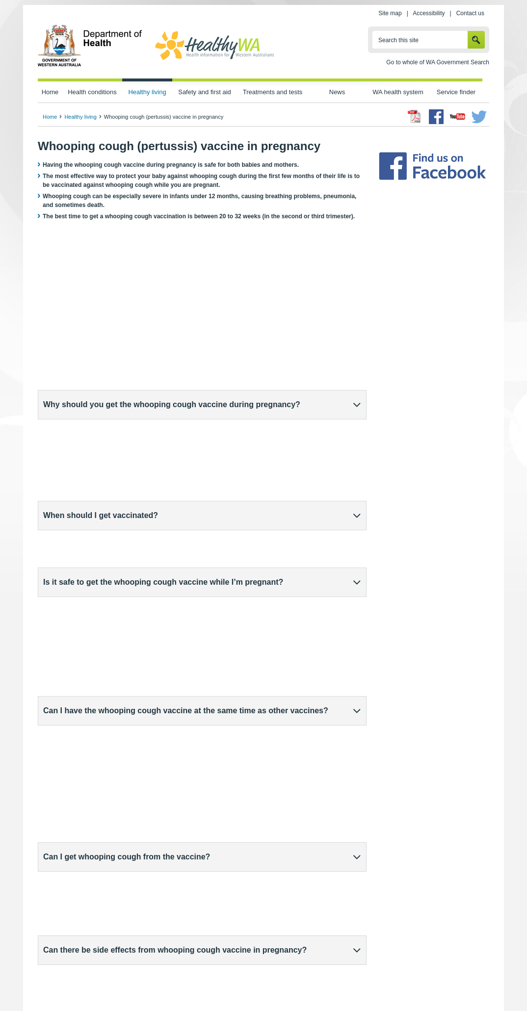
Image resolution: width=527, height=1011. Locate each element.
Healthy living (147, 92)
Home (50, 92)
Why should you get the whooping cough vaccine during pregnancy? (171, 404)
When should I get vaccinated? (100, 436)
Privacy (169, 982)
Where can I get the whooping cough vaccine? (129, 696)
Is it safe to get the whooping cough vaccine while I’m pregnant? (163, 467)
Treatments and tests (272, 92)
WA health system (397, 92)
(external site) (106, 750)
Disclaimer (285, 982)
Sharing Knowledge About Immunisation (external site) (289, 911)
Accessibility (429, 13)
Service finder (456, 92)
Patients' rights (368, 982)
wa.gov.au (70, 982)
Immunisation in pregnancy (87, 920)
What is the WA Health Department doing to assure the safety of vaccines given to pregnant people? (195, 628)
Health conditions (92, 92)
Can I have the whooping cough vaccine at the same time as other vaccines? (185, 498)
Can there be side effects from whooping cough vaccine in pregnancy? (175, 561)
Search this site (398, 40)
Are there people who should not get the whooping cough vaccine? (168, 593)
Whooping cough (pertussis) (88, 911)
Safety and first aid (204, 92)
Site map (389, 13)
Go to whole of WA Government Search (437, 62)
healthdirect (72, 750)
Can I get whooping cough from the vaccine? (126, 530)
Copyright (324, 982)
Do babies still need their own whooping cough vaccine (146, 664)
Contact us (470, 13)
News (337, 92)
